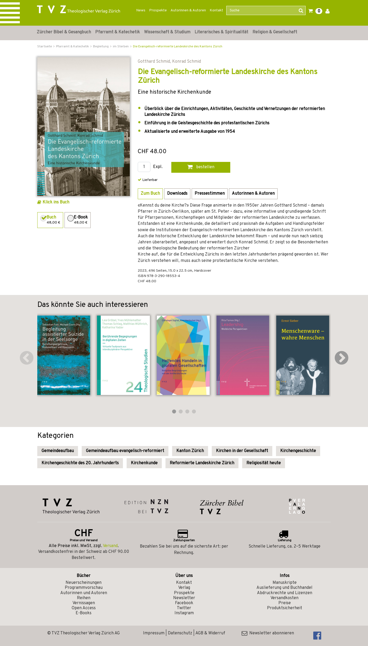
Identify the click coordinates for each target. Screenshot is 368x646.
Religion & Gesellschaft (274, 32)
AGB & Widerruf (210, 633)
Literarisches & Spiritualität (221, 32)
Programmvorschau (84, 587)
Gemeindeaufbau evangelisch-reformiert (125, 451)
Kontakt (216, 10)
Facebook (184, 603)
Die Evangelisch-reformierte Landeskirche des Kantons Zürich (177, 46)
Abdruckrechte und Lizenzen (284, 593)
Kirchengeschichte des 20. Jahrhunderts (80, 463)
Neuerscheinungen (84, 582)
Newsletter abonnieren (268, 633)
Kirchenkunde (144, 463)
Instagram (184, 613)
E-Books (83, 613)
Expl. (158, 167)
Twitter (184, 608)
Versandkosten (284, 598)
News (140, 10)
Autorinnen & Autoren (188, 10)
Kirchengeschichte (298, 451)
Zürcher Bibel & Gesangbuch (64, 32)
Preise (284, 603)
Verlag (184, 587)
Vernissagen (83, 603)
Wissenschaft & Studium (167, 32)
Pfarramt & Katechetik (117, 32)
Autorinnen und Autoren (83, 593)
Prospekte (158, 10)
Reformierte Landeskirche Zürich (202, 463)
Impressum (153, 633)
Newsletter (184, 598)
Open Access (84, 608)
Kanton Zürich (190, 451)
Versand (110, 546)
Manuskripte (285, 582)
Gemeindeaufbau (58, 451)
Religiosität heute (263, 463)
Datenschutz (180, 633)
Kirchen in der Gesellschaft (242, 451)
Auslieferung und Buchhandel (284, 587)
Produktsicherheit (284, 608)
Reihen (83, 598)
